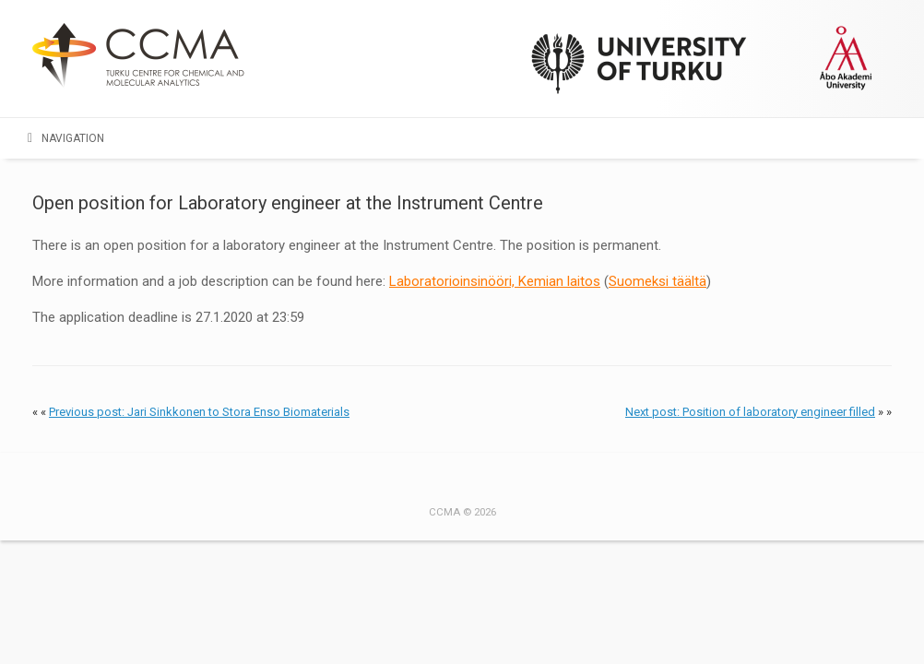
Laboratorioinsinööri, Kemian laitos (494, 281)
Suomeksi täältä (657, 281)
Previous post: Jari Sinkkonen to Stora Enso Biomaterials (199, 412)
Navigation (66, 138)
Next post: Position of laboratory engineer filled (750, 412)
